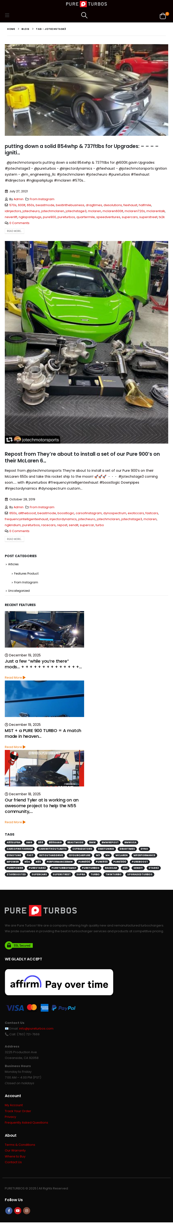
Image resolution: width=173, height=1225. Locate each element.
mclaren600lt (113, 211)
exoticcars (136, 513)
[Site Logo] (86, 4)
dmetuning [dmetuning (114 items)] (106, 850)
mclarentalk (155, 211)
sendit (73, 525)
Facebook (8, 1213)
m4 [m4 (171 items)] (107, 856)
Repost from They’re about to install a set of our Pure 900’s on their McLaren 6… (82, 457)
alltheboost (27, 513)
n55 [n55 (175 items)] (38, 863)
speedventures (108, 217)
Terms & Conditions (20, 1147)
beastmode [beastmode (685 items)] (75, 843)
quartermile (85, 217)
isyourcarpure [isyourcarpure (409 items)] (79, 856)
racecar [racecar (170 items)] (111, 869)
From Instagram (42, 199)
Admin (18, 199)
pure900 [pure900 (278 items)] (102, 863)
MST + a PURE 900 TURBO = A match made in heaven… (43, 734)
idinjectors (13, 211)
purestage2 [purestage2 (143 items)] (37, 869)
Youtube (17, 1213)
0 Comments (19, 223)
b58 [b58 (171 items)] (40, 843)
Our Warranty (15, 1153)
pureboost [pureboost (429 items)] (140, 863)
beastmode (45, 205)
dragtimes (94, 205)
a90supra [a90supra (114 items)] (13, 843)
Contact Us (13, 1164)
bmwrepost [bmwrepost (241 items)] (110, 843)
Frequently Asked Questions (26, 1124)
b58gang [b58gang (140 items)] (55, 843)
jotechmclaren (52, 211)
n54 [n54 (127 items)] (27, 863)
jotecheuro (31, 211)
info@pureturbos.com (36, 1029)
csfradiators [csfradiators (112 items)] (82, 850)
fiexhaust (130, 205)
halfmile (145, 205)
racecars (48, 525)
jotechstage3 (76, 211)
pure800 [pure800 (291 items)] (84, 863)
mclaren (94, 211)
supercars (130, 217)
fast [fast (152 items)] (30, 856)
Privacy (10, 1118)
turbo (100, 525)
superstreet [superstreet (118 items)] (62, 876)
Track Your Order (18, 1112)
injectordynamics (63, 519)
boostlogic (66, 513)
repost (62, 525)
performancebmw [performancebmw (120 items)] (60, 863)
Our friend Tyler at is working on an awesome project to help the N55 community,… (42, 807)
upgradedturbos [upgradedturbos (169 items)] (139, 876)
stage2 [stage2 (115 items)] (154, 869)
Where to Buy (15, 1159)
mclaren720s (135, 211)
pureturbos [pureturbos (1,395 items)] (90, 869)
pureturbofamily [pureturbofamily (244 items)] (64, 869)
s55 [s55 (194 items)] (125, 869)
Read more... (14, 231)
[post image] (86, 90)
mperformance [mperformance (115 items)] (144, 856)
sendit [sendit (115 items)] (138, 869)
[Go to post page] (44, 630)
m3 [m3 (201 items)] (98, 856)
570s (13, 205)
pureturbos (66, 217)
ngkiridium (13, 525)
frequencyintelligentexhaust (26, 519)
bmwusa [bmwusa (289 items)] (130, 843)
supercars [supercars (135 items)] (39, 876)
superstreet (148, 217)
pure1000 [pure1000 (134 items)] (119, 863)
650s (30, 205)
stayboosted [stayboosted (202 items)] (16, 876)
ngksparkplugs (30, 217)
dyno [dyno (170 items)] (144, 850)
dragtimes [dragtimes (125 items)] (127, 850)
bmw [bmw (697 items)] (92, 843)
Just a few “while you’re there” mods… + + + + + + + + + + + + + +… (43, 665)
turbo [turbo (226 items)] (95, 876)
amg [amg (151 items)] (29, 843)
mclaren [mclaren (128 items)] (121, 856)
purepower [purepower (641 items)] (15, 869)
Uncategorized (19, 592)
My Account (14, 1107)
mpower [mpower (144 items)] (13, 863)
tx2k (162, 217)
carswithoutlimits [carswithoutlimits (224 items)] (53, 850)
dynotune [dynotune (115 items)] (14, 856)
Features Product (26, 574)
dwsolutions (113, 205)
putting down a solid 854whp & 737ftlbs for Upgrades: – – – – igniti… (82, 149)
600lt (21, 205)
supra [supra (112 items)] (80, 876)
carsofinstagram (89, 513)
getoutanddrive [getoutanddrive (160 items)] (51, 856)
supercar (87, 525)
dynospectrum (114, 513)
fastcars (151, 513)
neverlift (11, 217)
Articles (13, 564)
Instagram (26, 1213)
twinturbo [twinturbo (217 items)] (113, 876)
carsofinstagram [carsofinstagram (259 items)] (20, 850)
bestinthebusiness (70, 205)
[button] (8, 15)
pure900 (49, 217)
